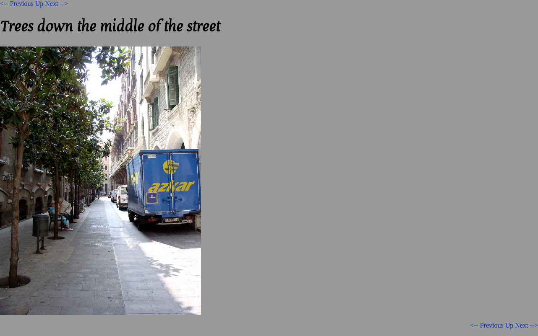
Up (39, 3)
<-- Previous (17, 3)
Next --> (56, 3)
